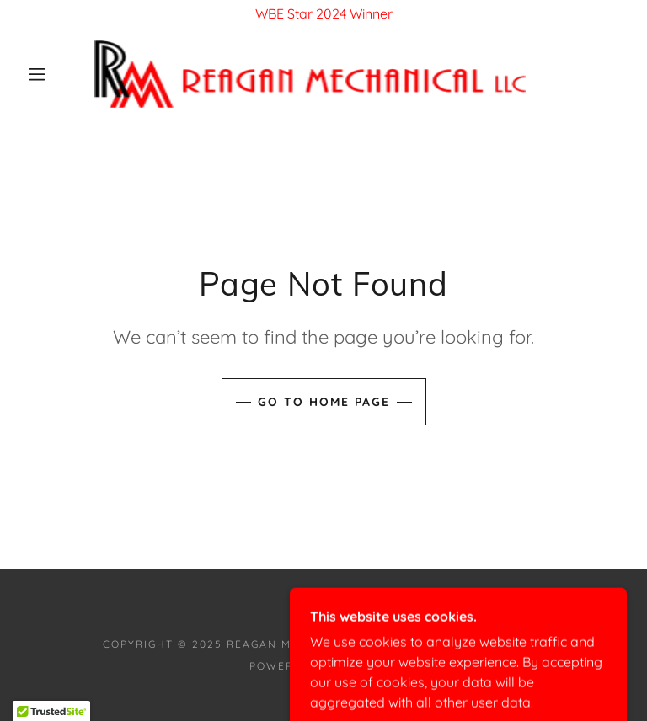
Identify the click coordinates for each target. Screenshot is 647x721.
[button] (37, 74)
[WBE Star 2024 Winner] (323, 13)
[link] (310, 74)
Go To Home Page (324, 401)
